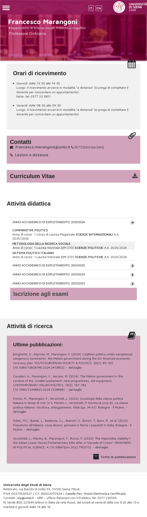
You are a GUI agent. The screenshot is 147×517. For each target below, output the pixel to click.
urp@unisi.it (25, 498)
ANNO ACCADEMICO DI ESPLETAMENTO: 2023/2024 (48, 274)
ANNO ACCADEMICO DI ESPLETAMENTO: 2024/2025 (48, 265)
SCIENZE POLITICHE (89, 247)
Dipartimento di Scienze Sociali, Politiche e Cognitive (48, 28)
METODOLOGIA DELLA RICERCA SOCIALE (41, 243)
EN (98, 8)
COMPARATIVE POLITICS (30, 230)
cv (76, 176)
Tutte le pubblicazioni (118, 457)
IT (90, 8)
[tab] (73, 222)
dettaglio (75, 367)
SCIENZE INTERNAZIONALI (94, 234)
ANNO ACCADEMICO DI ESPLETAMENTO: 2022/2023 (48, 283)
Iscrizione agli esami (40, 294)
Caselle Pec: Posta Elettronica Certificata (95, 493)
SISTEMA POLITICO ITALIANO (33, 253)
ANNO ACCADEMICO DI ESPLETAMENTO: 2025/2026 (48, 222)
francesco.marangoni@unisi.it (42, 147)
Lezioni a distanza (31, 154)
